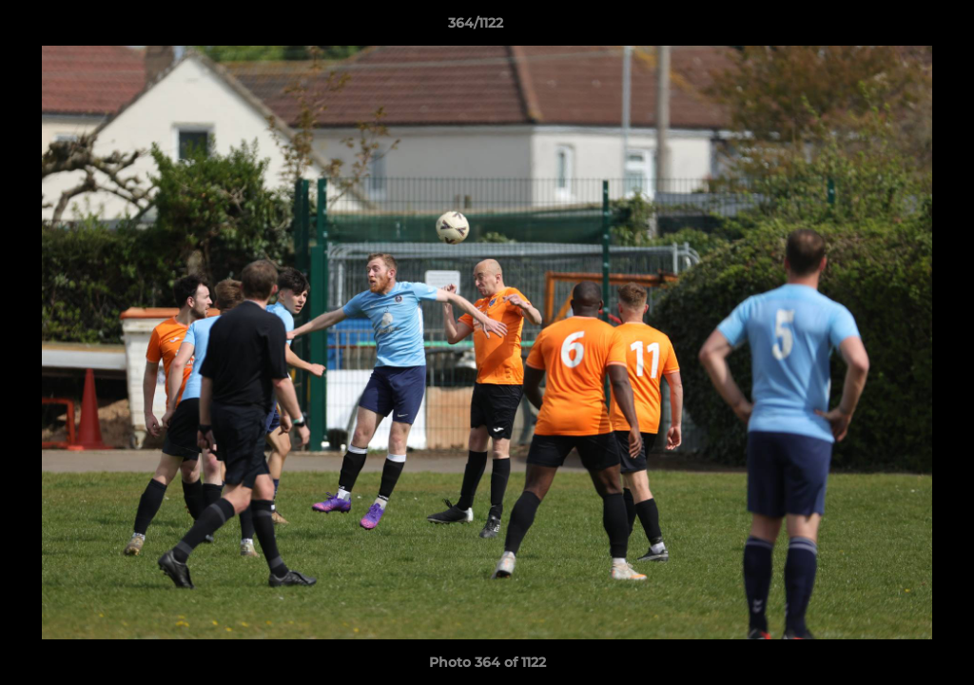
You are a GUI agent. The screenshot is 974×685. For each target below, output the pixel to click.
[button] (894, 27)
